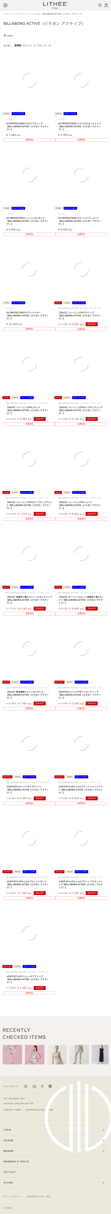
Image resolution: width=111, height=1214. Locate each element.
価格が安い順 (29, 45)
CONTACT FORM (12, 1110)
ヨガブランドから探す (31, 14)
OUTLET (10, 1172)
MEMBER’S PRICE (16, 1161)
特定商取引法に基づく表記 (38, 1196)
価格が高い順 (44, 45)
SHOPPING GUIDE (34, 1110)
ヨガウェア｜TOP (11, 14)
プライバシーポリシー (12, 1196)
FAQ (51, 1110)
